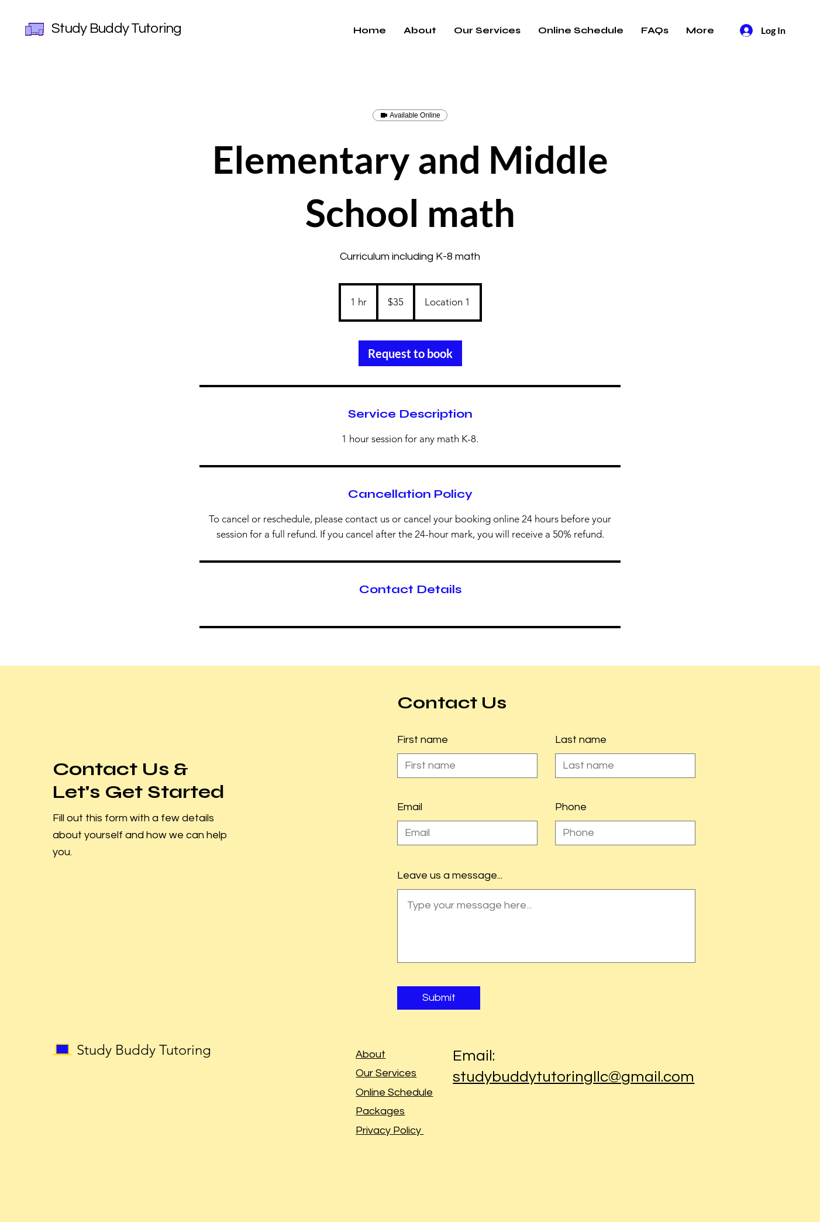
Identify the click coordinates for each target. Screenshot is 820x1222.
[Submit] (438, 998)
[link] (410, 353)
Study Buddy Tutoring (116, 28)
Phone (571, 807)
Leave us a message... (449, 875)
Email (409, 807)
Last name (581, 740)
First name (422, 740)
